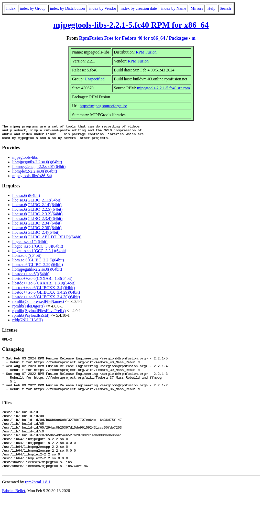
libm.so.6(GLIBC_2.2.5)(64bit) (38, 263)
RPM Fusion (146, 52)
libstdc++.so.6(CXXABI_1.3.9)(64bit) (43, 286)
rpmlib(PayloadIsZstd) (30, 318)
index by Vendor (102, 8)
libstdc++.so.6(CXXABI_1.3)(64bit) (42, 281)
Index (10, 8)
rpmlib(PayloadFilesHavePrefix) (39, 314)
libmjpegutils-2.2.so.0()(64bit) (37, 165)
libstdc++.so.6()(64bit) (30, 277)
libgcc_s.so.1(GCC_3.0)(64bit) (37, 249)
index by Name (173, 8)
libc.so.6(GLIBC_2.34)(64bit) (36, 226)
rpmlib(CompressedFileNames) (38, 304)
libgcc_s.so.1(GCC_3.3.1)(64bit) (39, 254)
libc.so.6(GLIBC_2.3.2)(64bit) (37, 217)
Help (211, 8)
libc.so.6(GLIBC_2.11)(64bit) (36, 203)
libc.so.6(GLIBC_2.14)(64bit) (36, 208)
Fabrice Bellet (13, 514)
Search (225, 8)
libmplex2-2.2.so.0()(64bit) (34, 174)
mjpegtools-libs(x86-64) (32, 179)
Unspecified (94, 79)
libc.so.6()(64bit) (26, 198)
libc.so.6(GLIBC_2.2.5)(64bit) (37, 212)
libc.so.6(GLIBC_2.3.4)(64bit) (37, 221)
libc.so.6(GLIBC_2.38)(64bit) (36, 231)
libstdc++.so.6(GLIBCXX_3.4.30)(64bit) (46, 300)
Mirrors (197, 8)
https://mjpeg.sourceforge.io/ (103, 106)
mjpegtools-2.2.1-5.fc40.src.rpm (163, 88)
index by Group (32, 8)
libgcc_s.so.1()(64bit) (30, 244)
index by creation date (139, 8)
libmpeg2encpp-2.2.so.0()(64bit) (39, 169)
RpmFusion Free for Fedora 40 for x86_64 (122, 38)
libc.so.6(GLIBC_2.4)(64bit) (35, 235)
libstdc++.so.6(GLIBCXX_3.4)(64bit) (43, 291)
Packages (178, 38)
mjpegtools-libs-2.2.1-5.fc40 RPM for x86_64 (131, 24)
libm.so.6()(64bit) (26, 258)
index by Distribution (67, 8)
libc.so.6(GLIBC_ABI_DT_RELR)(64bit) (46, 240)
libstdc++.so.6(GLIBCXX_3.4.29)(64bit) (46, 295)
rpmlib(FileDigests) (28, 309)
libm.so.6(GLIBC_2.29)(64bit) (37, 267)
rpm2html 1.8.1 (37, 506)
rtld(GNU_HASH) (27, 323)
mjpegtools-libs (25, 160)
